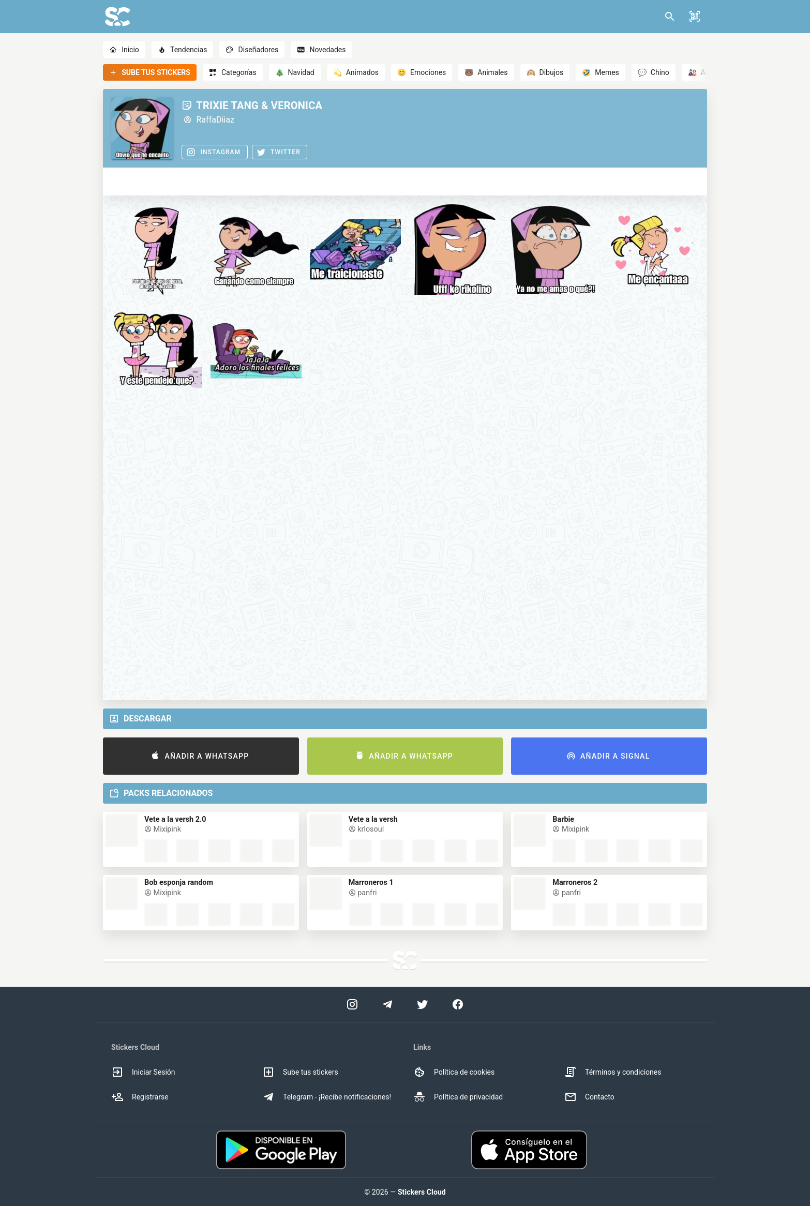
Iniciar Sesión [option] (143, 1072)
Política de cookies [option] (453, 1072)
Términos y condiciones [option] (612, 1072)
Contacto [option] (589, 1097)
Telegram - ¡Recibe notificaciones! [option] (326, 1097)
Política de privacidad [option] (458, 1097)
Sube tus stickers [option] (300, 1072)
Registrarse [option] (140, 1097)
